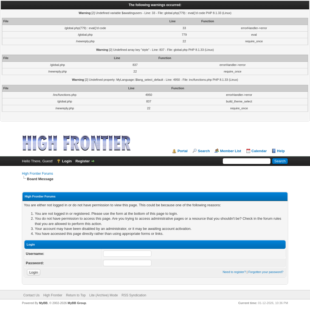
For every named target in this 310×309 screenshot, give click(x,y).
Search (204, 151)
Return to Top (76, 295)
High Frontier (52, 295)
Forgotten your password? (265, 272)
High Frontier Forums (37, 174)
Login (67, 161)
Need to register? (234, 272)
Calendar (259, 151)
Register (82, 161)
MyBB (43, 303)
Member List (230, 151)
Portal (182, 151)
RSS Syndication (134, 295)
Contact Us (31, 295)
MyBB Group (76, 303)
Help (281, 151)
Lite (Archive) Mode (103, 295)
